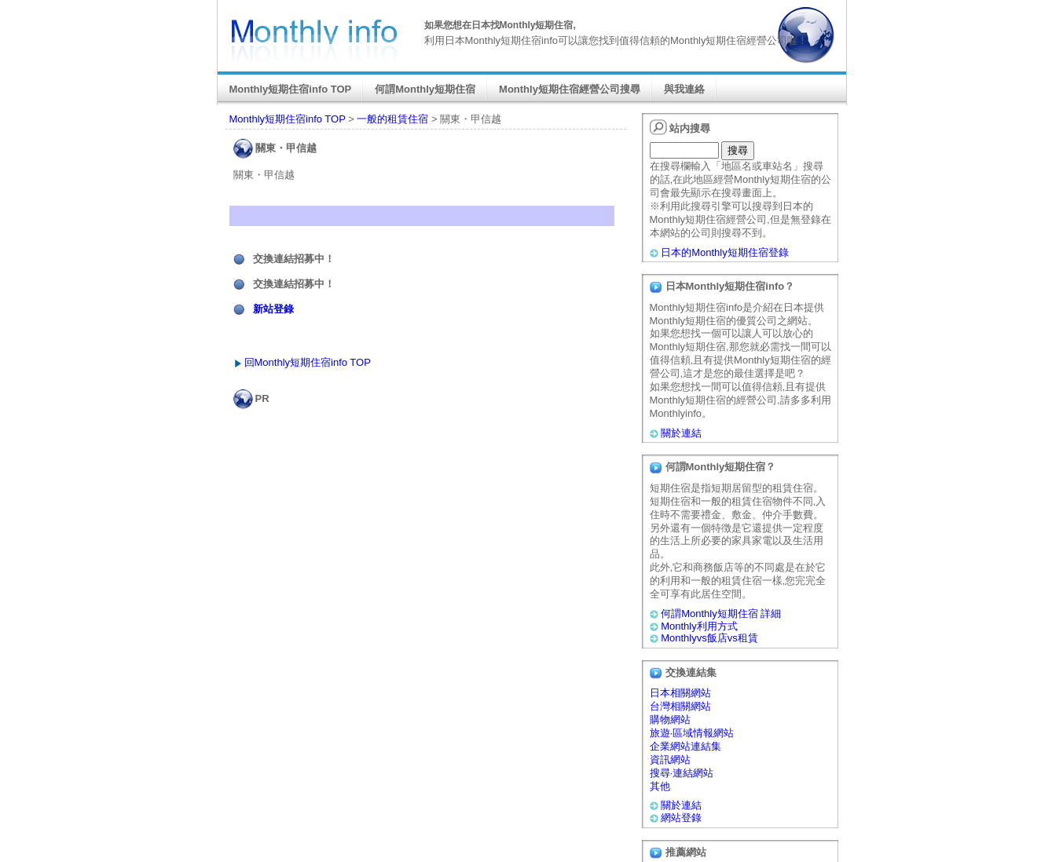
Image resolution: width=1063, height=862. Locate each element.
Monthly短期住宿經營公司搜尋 (569, 89)
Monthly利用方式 (699, 626)
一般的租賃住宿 (392, 119)
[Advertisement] (429, 441)
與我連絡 (684, 89)
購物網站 (670, 719)
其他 (660, 786)
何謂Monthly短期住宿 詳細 (721, 613)
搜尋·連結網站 (682, 773)
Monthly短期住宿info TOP (290, 89)
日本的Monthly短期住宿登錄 (725, 252)
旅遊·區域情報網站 (692, 733)
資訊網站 (670, 759)
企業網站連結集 (685, 746)
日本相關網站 (680, 693)
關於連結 (681, 433)
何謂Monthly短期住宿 (425, 89)
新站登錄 (273, 309)
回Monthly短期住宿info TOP (307, 362)
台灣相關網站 (680, 706)
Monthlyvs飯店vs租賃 (709, 638)
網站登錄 (681, 818)
